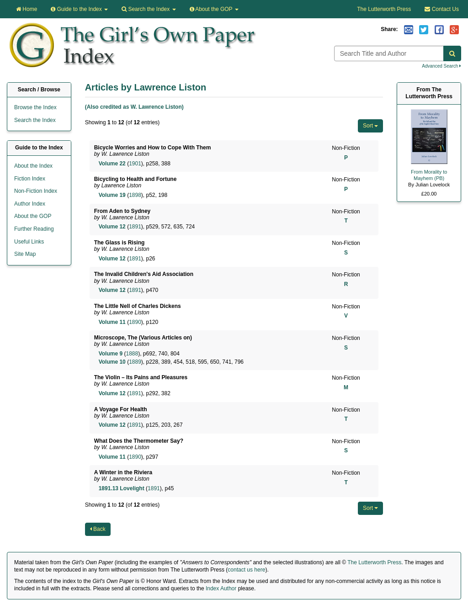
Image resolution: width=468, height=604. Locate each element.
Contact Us (442, 9)
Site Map (25, 254)
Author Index (29, 204)
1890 (135, 322)
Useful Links (29, 241)
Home (26, 9)
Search (149, 9)
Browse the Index (35, 107)
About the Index (33, 166)
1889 (135, 362)
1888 (132, 353)
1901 (135, 163)
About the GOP (214, 9)
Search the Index (35, 120)
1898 (135, 195)
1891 (135, 226)
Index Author (221, 588)
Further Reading (34, 229)
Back (98, 529)
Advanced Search (441, 66)
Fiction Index (29, 178)
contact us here (246, 570)
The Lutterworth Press (384, 9)
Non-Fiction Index (35, 191)
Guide (79, 9)
